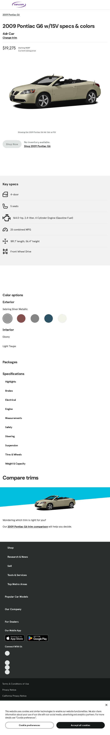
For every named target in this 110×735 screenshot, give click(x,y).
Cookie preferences (29, 725)
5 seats (14, 206)
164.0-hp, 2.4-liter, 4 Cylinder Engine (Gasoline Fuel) (43, 217)
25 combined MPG (20, 229)
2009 (11, 14)
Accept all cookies (80, 725)
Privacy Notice (9, 689)
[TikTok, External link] (7, 653)
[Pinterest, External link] (7, 672)
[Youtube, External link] (7, 662)
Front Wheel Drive (20, 251)
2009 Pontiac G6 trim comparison (28, 526)
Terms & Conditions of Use (15, 683)
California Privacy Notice (14, 695)
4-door (14, 194)
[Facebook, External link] (7, 658)
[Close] (106, 704)
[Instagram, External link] (7, 667)
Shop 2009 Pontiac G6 (37, 146)
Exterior (8, 302)
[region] (55, 717)
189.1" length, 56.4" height (25, 241)
